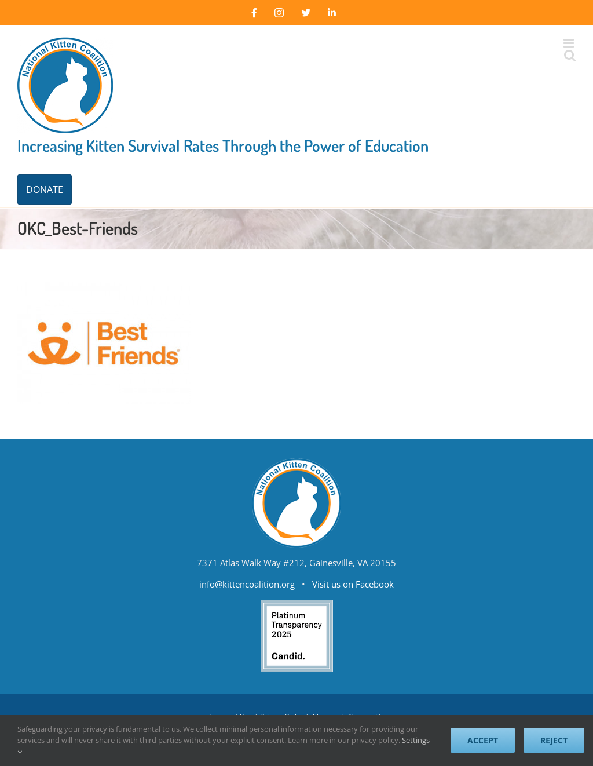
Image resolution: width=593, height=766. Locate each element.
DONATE (44, 189)
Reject (554, 740)
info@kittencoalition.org (247, 584)
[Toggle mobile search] (569, 55)
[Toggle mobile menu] (569, 43)
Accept (482, 740)
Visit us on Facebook (353, 584)
